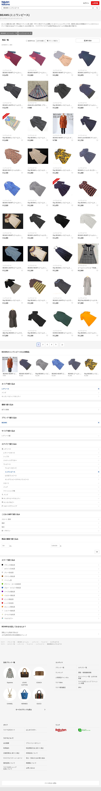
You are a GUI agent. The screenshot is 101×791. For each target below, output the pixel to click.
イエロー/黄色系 (50, 595)
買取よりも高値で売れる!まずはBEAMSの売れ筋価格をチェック (50, 634)
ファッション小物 (51, 491)
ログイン (86, 3)
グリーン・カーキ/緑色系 (50, 584)
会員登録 (95, 3)
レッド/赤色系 (50, 603)
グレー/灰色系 (50, 572)
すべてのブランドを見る (24, 709)
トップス (51, 456)
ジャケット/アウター (51, 460)
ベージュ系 (50, 580)
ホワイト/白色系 (50, 569)
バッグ (51, 487)
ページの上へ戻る (50, 783)
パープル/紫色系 (50, 591)
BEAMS (50, 422)
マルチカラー (50, 618)
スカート (51, 483)
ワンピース (51, 464)
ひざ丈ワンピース (52, 475)
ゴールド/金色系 (50, 614)
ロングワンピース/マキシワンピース (52, 479)
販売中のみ (30, 41)
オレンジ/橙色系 (50, 607)
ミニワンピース (25, 33)
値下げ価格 (50, 409)
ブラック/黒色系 (50, 565)
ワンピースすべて (52, 468)
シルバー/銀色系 (50, 611)
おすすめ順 (41, 41)
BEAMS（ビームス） (9, 33)
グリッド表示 (52, 41)
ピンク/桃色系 (50, 599)
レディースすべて (51, 453)
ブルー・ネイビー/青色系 (50, 588)
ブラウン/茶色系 (50, 576)
